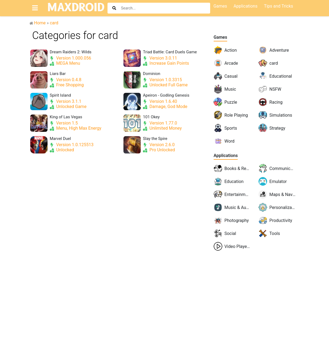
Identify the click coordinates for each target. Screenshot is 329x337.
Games (220, 37)
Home (40, 22)
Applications (226, 155)
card (54, 22)
